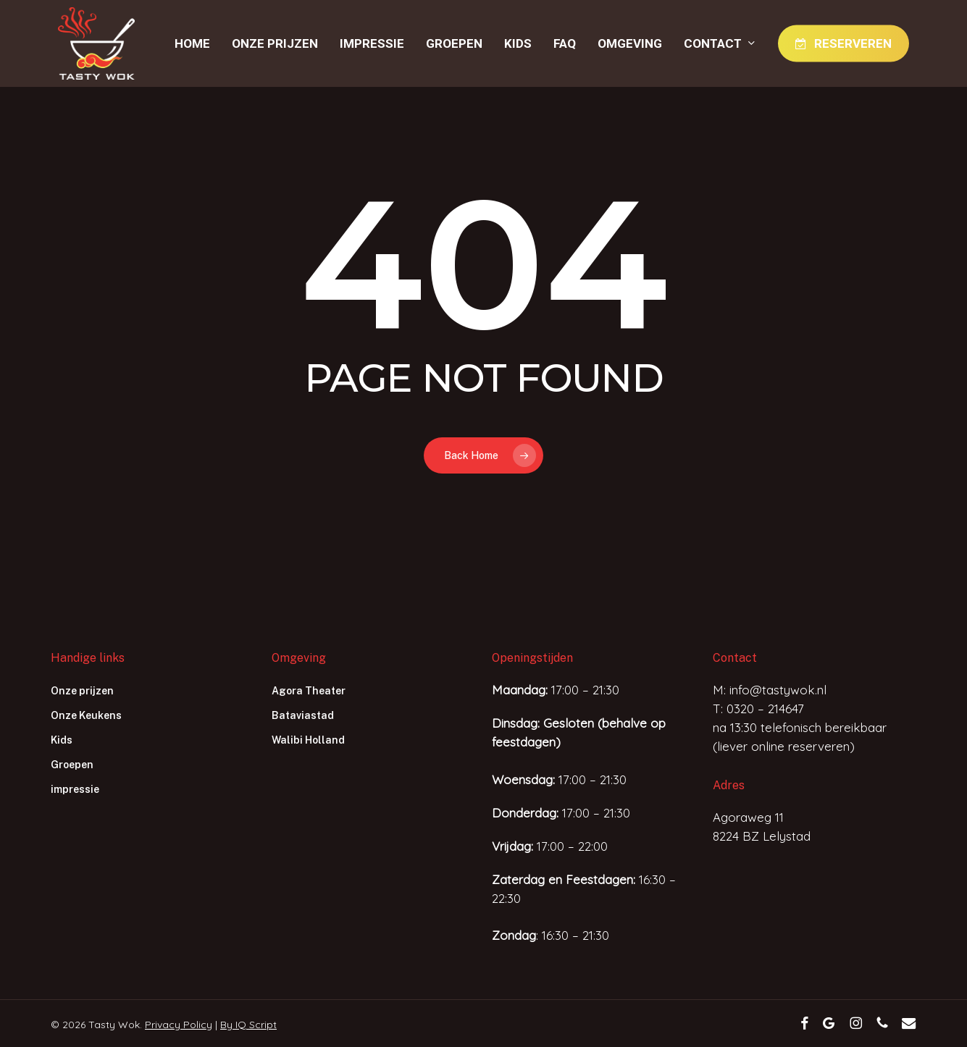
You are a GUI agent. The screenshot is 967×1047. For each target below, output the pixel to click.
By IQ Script (248, 1024)
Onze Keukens (86, 715)
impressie (75, 789)
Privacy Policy (178, 1024)
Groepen (72, 764)
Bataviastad (303, 715)
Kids (61, 740)
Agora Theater (309, 691)
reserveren (819, 746)
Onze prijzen (82, 691)
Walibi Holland (308, 740)
